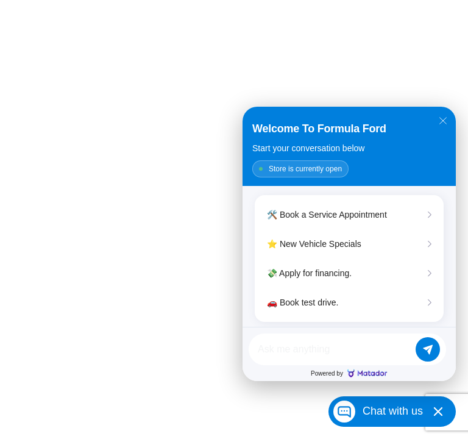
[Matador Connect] (349, 244)
